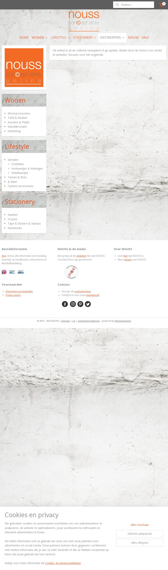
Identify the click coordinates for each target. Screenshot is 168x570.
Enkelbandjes (20, 173)
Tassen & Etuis (17, 177)
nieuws (128, 259)
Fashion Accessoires (21, 186)
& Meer (12, 182)
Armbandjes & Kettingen (27, 168)
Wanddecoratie (17, 126)
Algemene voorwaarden (19, 291)
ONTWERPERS (112, 37)
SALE (145, 37)
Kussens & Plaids (18, 122)
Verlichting (14, 131)
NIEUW (133, 37)
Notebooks (15, 228)
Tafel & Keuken (17, 118)
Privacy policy (13, 295)
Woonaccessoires (19, 113)
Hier (4, 256)
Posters (12, 219)
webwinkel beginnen (89, 320)
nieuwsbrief (92, 295)
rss (73, 320)
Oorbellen (18, 164)
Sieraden (13, 160)
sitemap (65, 320)
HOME (24, 37)
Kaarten (13, 214)
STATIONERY (85, 37)
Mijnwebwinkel (123, 320)
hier (126, 256)
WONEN (40, 37)
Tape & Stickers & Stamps (24, 223)
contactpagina (82, 291)
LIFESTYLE (60, 37)
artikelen (81, 256)
